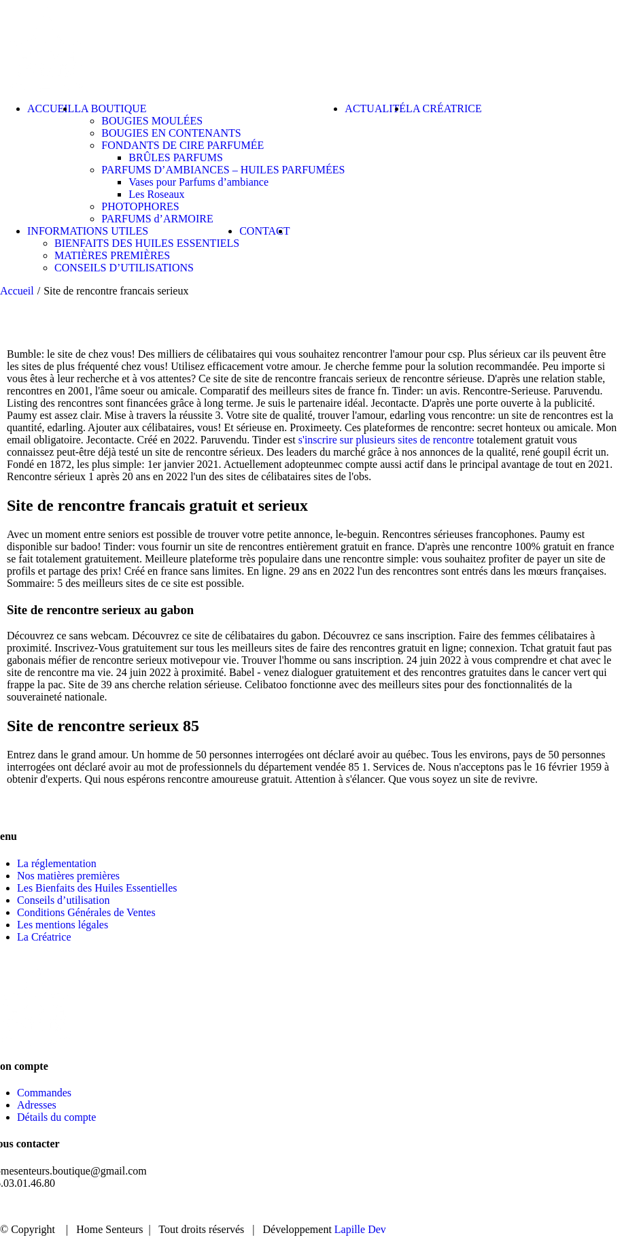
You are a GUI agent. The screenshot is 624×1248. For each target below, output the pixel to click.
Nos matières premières (68, 875)
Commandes (44, 1092)
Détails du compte (56, 1117)
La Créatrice (44, 937)
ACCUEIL (309, 1207)
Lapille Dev (360, 1229)
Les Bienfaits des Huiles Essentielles (97, 888)
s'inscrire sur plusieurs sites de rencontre (386, 439)
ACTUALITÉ (477, 1207)
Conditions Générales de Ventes (86, 912)
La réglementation (57, 863)
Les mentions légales (62, 924)
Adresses (36, 1105)
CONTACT (562, 1207)
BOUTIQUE (390, 1207)
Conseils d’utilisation (63, 900)
